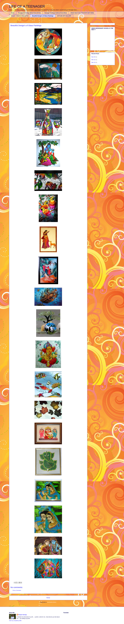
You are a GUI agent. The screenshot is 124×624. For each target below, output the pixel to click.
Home (12, 13)
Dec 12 (93, 59)
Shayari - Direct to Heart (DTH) (19, 16)
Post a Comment (17, 590)
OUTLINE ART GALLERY (64, 16)
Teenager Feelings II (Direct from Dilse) (56, 13)
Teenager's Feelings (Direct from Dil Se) (29, 13)
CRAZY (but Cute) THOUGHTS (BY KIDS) (82, 13)
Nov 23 (93, 57)
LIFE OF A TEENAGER (27, 6)
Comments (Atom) (51, 602)
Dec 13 (93, 62)
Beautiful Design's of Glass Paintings (42, 16)
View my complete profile (15, 620)
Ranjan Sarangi (23, 614)
